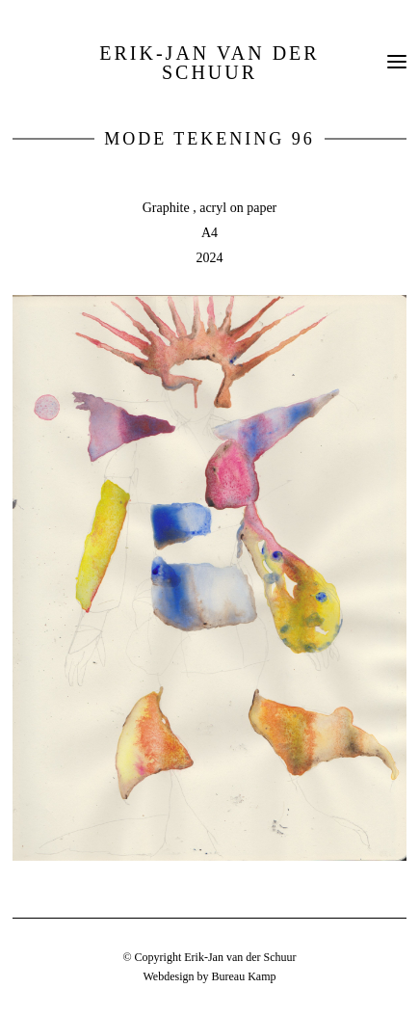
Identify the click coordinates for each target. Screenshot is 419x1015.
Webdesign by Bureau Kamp (209, 976)
